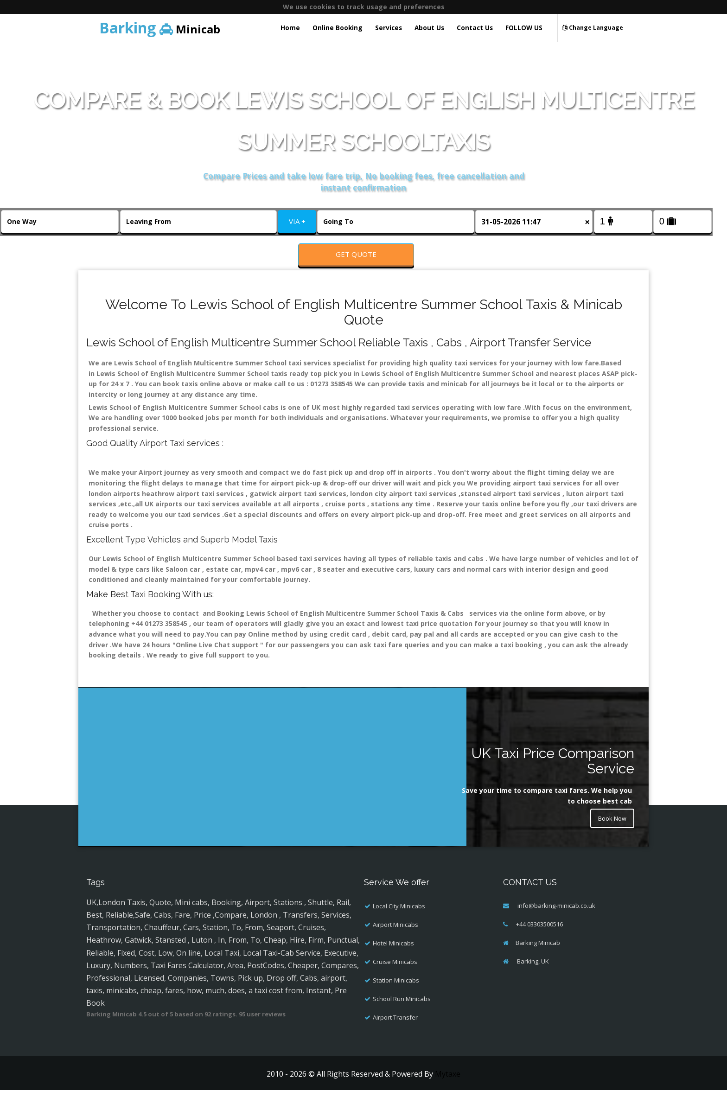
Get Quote (356, 254)
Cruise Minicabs (395, 975)
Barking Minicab (538, 956)
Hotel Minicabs (393, 956)
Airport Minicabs (395, 938)
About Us (429, 27)
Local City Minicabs (399, 919)
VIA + (297, 221)
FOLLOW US (523, 27)
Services (388, 27)
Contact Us (475, 27)
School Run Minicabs (402, 1012)
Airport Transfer (395, 1031)
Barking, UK (532, 974)
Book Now (610, 834)
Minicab (159, 28)
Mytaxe (447, 1087)
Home (290, 27)
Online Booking (337, 27)
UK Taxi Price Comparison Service (553, 775)
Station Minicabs (396, 993)
